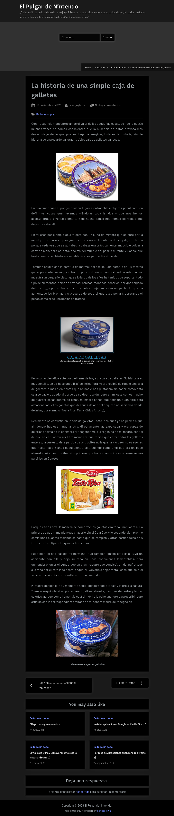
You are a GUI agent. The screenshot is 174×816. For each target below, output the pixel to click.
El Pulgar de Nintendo (49, 6)
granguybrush (77, 105)
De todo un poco (46, 114)
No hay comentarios (108, 105)
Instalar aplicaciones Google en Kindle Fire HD (120, 724)
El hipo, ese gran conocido (45, 724)
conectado (82, 792)
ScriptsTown (104, 810)
